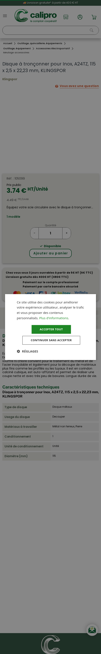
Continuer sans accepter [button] (51, 340)
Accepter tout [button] (51, 329)
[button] (27, 351)
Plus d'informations (53, 317)
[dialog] (50, 327)
